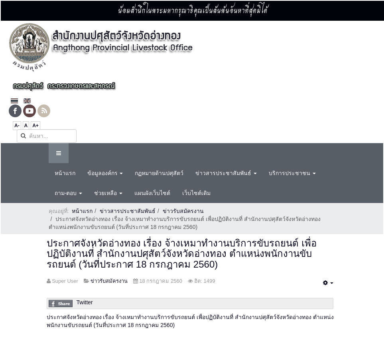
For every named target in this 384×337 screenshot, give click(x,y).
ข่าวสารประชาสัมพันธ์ (226, 173)
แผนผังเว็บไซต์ (152, 193)
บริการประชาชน (292, 173)
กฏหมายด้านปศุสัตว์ (159, 173)
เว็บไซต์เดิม (196, 193)
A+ (35, 125)
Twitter (85, 302)
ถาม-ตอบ (69, 193)
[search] (47, 136)
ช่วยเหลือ (108, 193)
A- (17, 125)
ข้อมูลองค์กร (105, 173)
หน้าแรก (65, 173)
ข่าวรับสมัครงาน (183, 211)
